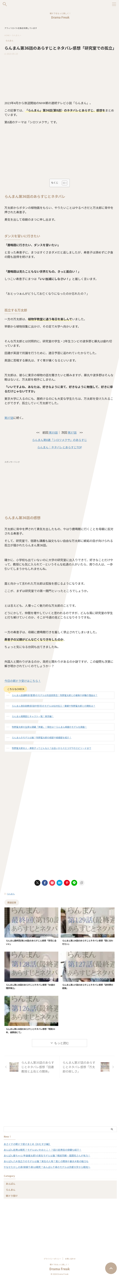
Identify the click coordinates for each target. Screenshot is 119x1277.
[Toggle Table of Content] (63, 182)
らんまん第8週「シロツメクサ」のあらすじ (59, 440)
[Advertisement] (59, 77)
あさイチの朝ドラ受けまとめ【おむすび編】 (27, 1145)
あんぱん (10, 1184)
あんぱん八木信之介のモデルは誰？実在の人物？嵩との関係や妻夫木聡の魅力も (46, 1162)
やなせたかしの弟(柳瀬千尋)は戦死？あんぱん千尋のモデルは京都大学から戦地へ (47, 1168)
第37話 (9, 418)
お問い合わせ (70, 1257)
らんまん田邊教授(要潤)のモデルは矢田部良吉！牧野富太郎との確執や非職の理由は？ (54, 695)
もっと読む (61, 1044)
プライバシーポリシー (52, 1257)
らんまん (11, 893)
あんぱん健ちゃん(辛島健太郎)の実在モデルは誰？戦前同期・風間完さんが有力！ (47, 1156)
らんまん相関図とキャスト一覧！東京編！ (33, 716)
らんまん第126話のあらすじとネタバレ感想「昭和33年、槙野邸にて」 (29, 1031)
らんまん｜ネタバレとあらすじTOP (59, 447)
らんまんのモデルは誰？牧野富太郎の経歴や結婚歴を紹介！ (41, 737)
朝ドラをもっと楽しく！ (59, 1263)
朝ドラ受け (12, 1196)
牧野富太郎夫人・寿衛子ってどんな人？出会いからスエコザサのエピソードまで (51, 748)
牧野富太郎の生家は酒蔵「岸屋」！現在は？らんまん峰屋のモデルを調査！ (49, 726)
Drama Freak (60, 17)
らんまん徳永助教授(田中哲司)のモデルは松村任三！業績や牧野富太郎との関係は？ (53, 705)
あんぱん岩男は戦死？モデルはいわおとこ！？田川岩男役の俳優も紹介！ (42, 1150)
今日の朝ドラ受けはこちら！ (23, 680)
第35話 (53, 432)
